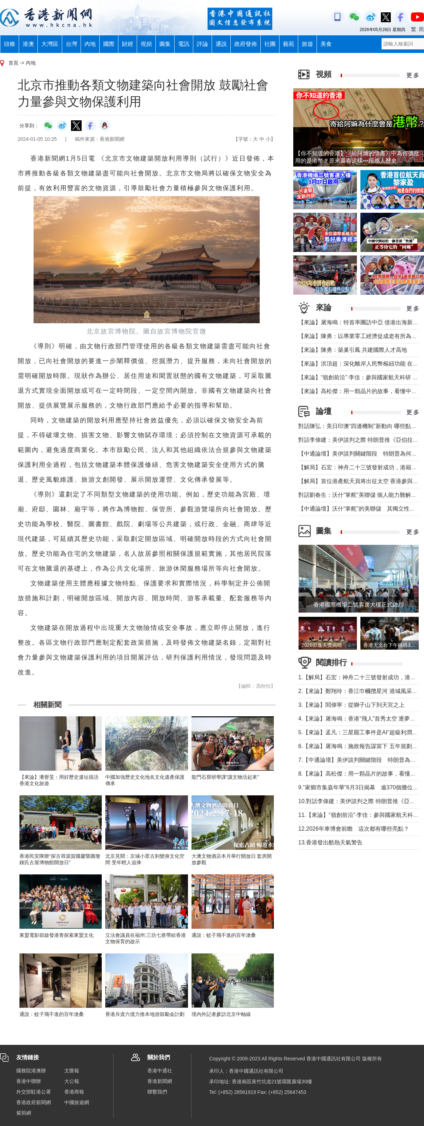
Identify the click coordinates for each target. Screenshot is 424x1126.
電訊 (183, 44)
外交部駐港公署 (33, 1092)
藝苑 (288, 44)
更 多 (412, 75)
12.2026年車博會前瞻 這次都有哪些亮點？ (353, 829)
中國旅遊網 (76, 1102)
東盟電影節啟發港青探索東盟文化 (56, 935)
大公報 (71, 1081)
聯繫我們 (157, 1092)
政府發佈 (245, 44)
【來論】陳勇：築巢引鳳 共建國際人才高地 (352, 350)
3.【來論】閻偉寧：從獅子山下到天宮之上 (351, 705)
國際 (108, 44)
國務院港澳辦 (31, 1070)
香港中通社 (159, 1070)
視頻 (146, 44)
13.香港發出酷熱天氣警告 (330, 842)
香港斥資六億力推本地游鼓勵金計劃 (144, 1014)
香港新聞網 (159, 1081)
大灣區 (49, 44)
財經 (127, 44)
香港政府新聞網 (33, 1102)
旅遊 (307, 44)
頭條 (9, 44)
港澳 (28, 44)
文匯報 (71, 1070)
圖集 (165, 44)
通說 (221, 44)
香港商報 (74, 1092)
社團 (270, 44)
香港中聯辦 (28, 1081)
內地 (90, 44)
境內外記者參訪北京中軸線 (221, 1014)
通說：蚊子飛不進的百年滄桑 (224, 935)
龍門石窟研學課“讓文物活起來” (225, 777)
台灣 (71, 44)
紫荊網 (23, 1113)
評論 (202, 44)
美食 (326, 44)
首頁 (13, 63)
